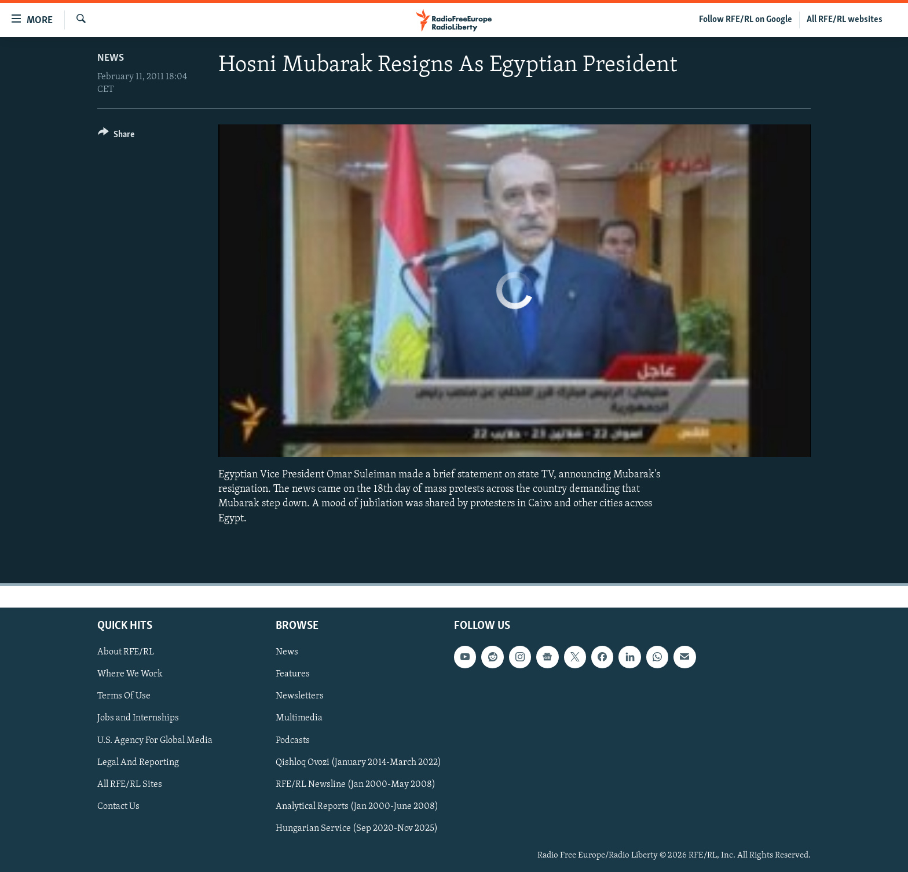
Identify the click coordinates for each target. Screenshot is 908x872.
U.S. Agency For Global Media (155, 740)
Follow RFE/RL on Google (745, 19)
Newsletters (300, 696)
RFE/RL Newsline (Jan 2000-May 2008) (355, 784)
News (110, 58)
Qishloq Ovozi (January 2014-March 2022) (358, 762)
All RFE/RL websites (845, 19)
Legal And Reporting (138, 762)
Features (293, 674)
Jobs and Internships (138, 718)
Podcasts (293, 740)
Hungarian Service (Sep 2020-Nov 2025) (357, 828)
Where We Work (130, 674)
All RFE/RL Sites (129, 784)
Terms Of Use (124, 696)
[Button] (116, 136)
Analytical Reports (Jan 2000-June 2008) (357, 806)
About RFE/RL (125, 652)
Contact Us (118, 806)
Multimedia (299, 718)
